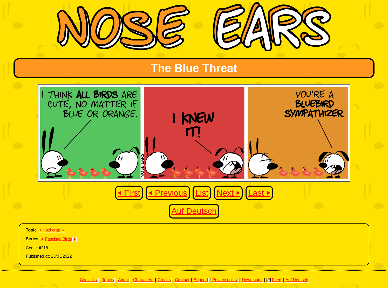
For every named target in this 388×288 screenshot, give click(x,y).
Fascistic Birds (58, 239)
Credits (164, 279)
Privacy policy (225, 279)
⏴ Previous (167, 193)
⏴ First (129, 193)
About (123, 279)
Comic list (89, 279)
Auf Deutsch (193, 211)
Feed (274, 279)
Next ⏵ (228, 193)
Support (201, 279)
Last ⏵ (259, 193)
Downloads (252, 279)
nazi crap (51, 230)
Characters (143, 279)
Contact (182, 279)
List (201, 193)
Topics (108, 279)
